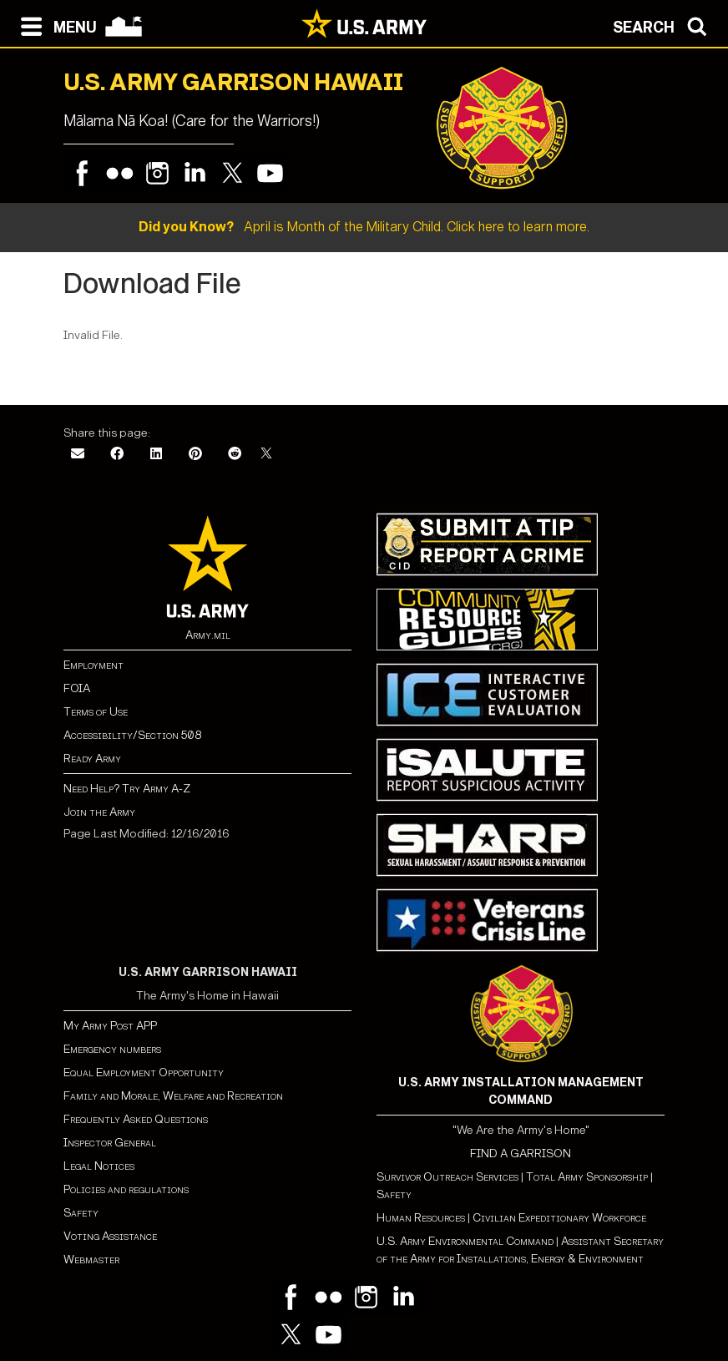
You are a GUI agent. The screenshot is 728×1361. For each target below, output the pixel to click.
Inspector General (109, 1143)
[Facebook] (117, 455)
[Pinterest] (195, 455)
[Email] (77, 455)
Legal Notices (98, 1166)
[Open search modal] (664, 25)
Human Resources (421, 1218)
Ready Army (92, 758)
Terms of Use (95, 712)
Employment (93, 665)
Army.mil (207, 635)
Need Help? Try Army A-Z (126, 789)
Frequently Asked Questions (135, 1119)
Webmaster (91, 1259)
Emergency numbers (112, 1049)
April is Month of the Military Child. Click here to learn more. (364, 227)
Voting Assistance (110, 1236)
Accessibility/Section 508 (132, 735)
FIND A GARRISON (520, 1153)
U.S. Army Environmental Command (465, 1241)
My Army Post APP (110, 1026)
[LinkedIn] (156, 455)
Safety (81, 1213)
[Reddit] (234, 455)
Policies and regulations (126, 1189)
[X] (266, 455)
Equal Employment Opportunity (143, 1072)
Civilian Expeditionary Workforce (559, 1218)
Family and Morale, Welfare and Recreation (173, 1096)
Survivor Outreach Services (447, 1177)
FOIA (76, 688)
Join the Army (99, 812)
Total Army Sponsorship (587, 1177)
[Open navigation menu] (55, 25)
